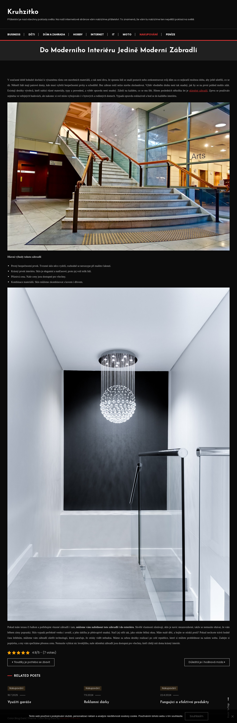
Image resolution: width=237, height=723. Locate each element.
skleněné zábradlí (198, 90)
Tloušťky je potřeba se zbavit (32, 662)
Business (13, 34)
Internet (97, 34)
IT (113, 34)
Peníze (170, 34)
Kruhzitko (22, 12)
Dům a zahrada (54, 34)
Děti (32, 34)
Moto (127, 34)
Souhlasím (196, 716)
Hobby (78, 34)
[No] (232, 716)
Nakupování (149, 34)
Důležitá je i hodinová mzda (205, 662)
